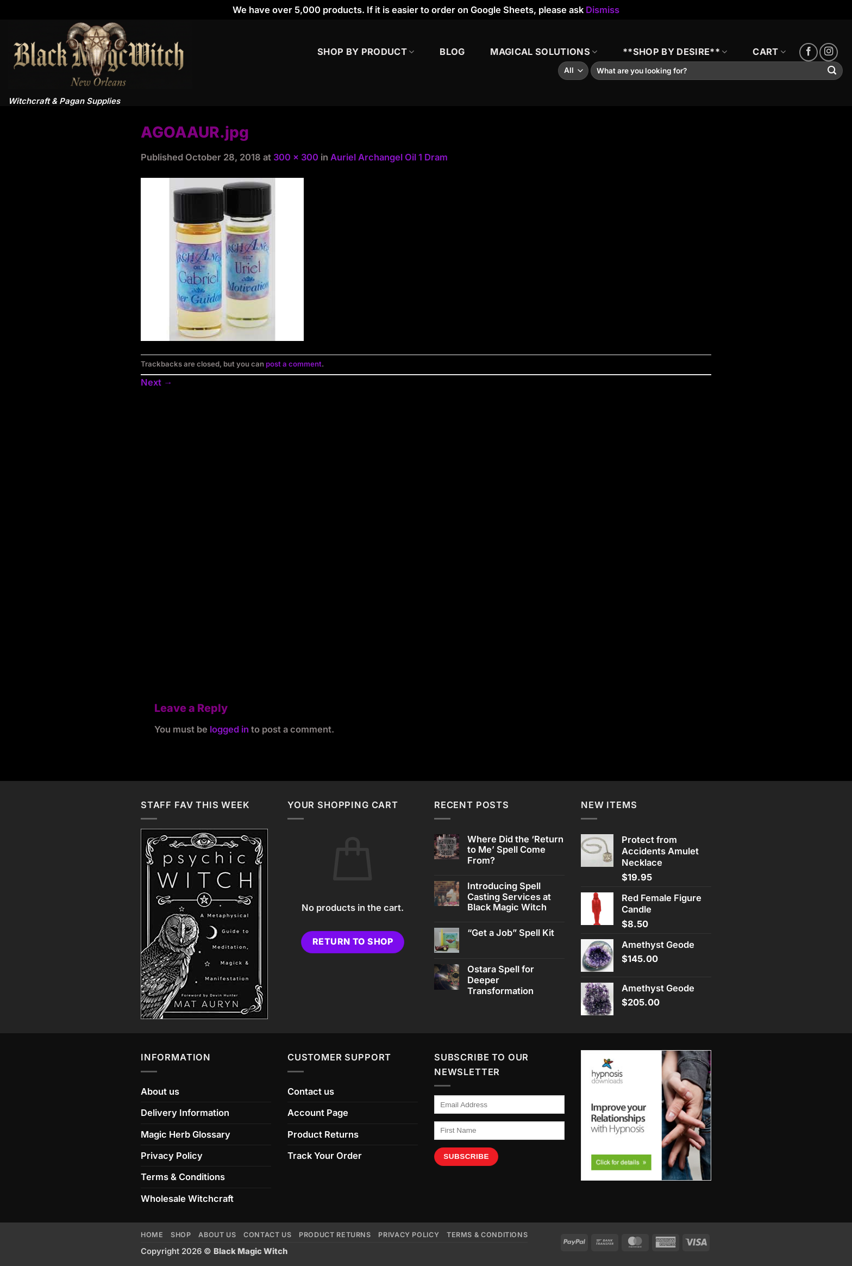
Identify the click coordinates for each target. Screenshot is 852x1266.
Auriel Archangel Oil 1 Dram (389, 157)
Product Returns (323, 1134)
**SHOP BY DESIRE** (675, 51)
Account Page (317, 1112)
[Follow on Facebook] (808, 52)
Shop (181, 1235)
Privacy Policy (172, 1155)
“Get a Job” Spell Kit (510, 933)
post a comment (294, 363)
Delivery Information (185, 1112)
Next (156, 382)
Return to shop (352, 941)
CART (769, 51)
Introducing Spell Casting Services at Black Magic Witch (509, 897)
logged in (229, 729)
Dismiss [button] (602, 9)
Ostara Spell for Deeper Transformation (500, 980)
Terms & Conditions (183, 1176)
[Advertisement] (426, 532)
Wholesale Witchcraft (187, 1198)
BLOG (452, 51)
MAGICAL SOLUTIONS (543, 51)
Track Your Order (324, 1155)
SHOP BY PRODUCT (365, 51)
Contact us (310, 1091)
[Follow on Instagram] (828, 52)
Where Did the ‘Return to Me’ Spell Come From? (515, 850)
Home (152, 1235)
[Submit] (832, 70)
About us (160, 1091)
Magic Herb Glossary (185, 1134)
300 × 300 (295, 157)
